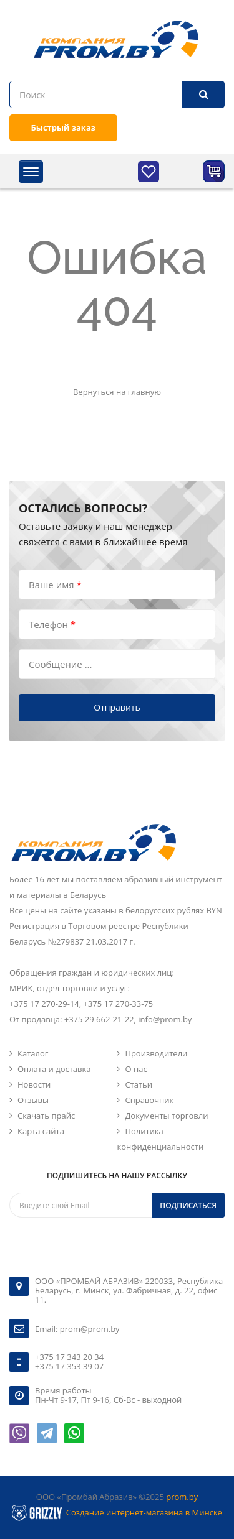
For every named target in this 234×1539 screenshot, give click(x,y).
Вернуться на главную (117, 391)
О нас (136, 1069)
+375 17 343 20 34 (69, 1356)
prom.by (182, 1496)
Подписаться (188, 1205)
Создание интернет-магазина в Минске (144, 1512)
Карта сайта (40, 1131)
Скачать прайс (46, 1115)
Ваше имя (55, 584)
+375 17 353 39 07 (69, 1366)
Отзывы (33, 1100)
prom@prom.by (90, 1328)
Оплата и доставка (53, 1069)
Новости (34, 1084)
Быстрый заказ (63, 127)
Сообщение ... (60, 664)
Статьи (138, 1084)
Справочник (149, 1100)
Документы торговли (166, 1115)
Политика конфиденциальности (160, 1138)
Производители (156, 1053)
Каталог (32, 1053)
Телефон (52, 624)
